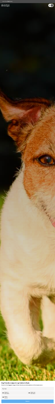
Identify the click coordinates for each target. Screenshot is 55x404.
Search (27, 401)
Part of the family (7, 1)
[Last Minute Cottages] (5, 5)
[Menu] (51, 5)
